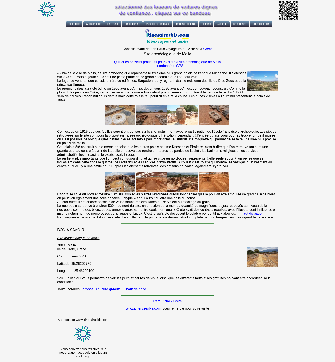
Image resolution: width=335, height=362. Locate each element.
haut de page (252, 213)
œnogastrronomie (185, 23)
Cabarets (222, 23)
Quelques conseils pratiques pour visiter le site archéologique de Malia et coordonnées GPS (167, 64)
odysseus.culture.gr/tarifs (101, 289)
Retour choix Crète (167, 301)
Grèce (208, 49)
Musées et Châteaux (157, 23)
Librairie (206, 23)
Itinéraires (74, 23)
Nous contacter (261, 23)
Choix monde (93, 23)
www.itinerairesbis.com (143, 308)
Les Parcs (112, 23)
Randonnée (239, 23)
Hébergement (132, 23)
